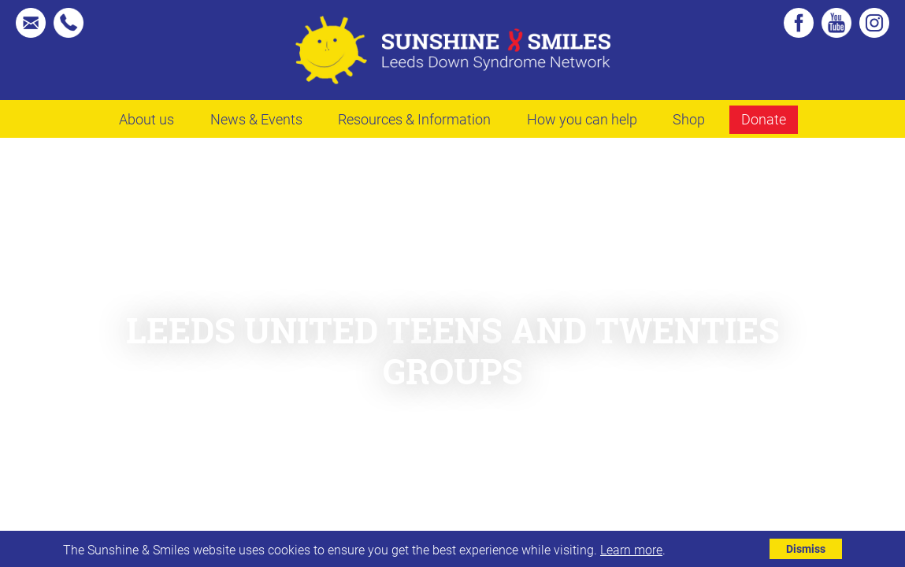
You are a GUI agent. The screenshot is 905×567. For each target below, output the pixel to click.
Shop (689, 118)
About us (146, 118)
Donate (763, 118)
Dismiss (805, 548)
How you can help (582, 118)
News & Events (256, 118)
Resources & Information (414, 118)
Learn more (631, 549)
